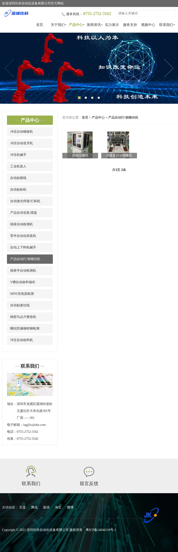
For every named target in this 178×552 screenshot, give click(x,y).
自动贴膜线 (18, 178)
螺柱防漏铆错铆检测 (24, 328)
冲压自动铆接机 (21, 131)
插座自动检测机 (21, 224)
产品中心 (76, 25)
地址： (12, 404)
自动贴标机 (18, 189)
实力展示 (112, 25)
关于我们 (58, 25)
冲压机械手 (18, 155)
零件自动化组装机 (23, 236)
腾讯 (34, 507)
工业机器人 (18, 166)
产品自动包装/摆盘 (23, 212)
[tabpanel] (89, 68)
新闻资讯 (94, 25)
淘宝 (58, 507)
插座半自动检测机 (23, 270)
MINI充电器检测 (22, 293)
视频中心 (148, 25)
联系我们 (166, 25)
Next (168, 68)
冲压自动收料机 (21, 340)
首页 (39, 25)
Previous (9, 68)
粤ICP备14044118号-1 (101, 530)
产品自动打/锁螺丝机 (25, 259)
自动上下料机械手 (23, 247)
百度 (23, 507)
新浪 (47, 507)
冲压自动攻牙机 (21, 143)
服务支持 (130, 25)
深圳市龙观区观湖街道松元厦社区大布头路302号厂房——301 (34, 411)
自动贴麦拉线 (20, 305)
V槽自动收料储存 (22, 282)
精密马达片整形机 (23, 317)
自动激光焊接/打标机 (25, 201)
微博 (70, 507)
